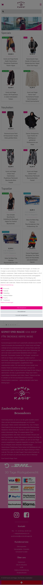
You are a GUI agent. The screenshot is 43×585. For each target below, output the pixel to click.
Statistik (6, 291)
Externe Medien (8, 295)
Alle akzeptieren (21, 308)
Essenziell (6, 288)
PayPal (6, 298)
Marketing (6, 293)
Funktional (7, 300)
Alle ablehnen (21, 311)
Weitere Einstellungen (7, 302)
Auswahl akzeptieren (21, 315)
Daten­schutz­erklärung (7, 285)
